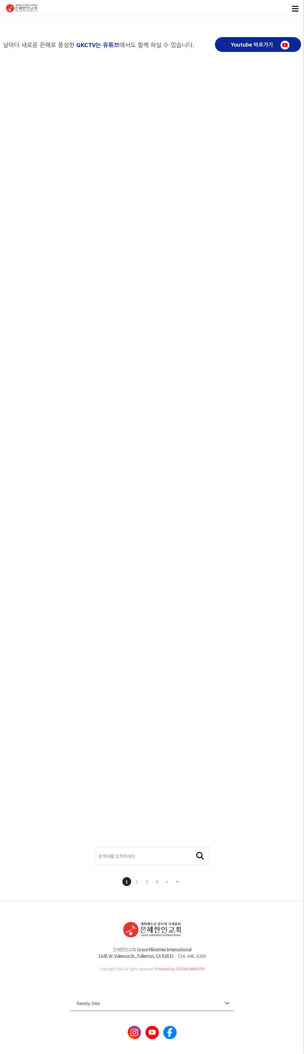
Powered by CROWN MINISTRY (180, 968)
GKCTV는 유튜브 (97, 44)
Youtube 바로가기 (260, 45)
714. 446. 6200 (192, 956)
